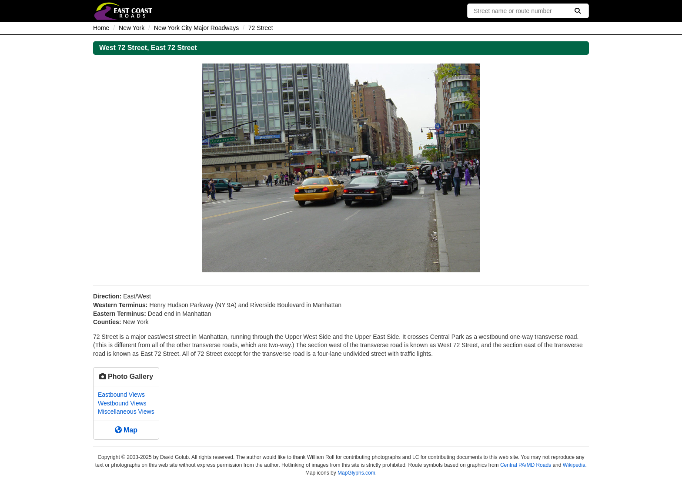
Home (101, 27)
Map (126, 430)
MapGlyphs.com (356, 473)
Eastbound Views (121, 394)
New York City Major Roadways (196, 27)
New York (131, 27)
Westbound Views (122, 403)
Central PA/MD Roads (525, 465)
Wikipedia (574, 465)
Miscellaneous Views (126, 411)
